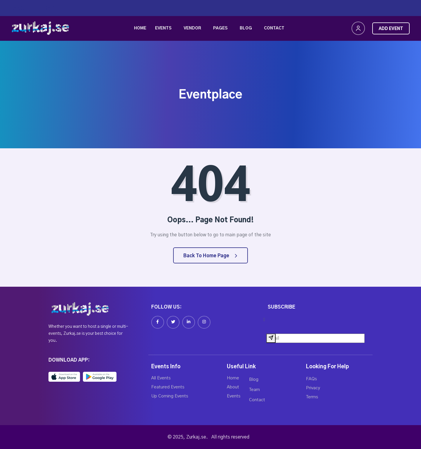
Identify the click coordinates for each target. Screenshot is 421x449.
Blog (246, 28)
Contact (274, 28)
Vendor (192, 28)
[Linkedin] (188, 322)
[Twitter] (173, 322)
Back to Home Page (210, 255)
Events (163, 28)
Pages (220, 28)
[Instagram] (204, 322)
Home (140, 28)
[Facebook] (157, 322)
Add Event (391, 29)
